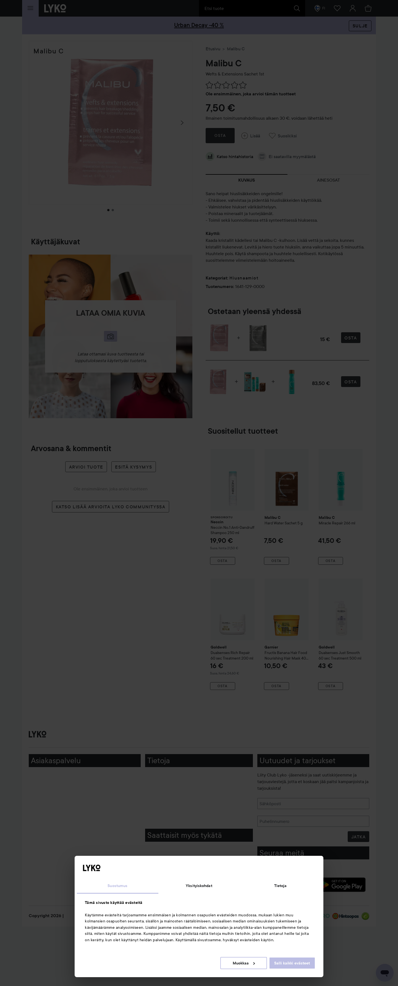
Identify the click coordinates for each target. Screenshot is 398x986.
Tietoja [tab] (280, 885)
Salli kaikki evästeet (292, 963)
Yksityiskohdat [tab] (199, 885)
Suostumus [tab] (117, 885)
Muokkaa (244, 963)
